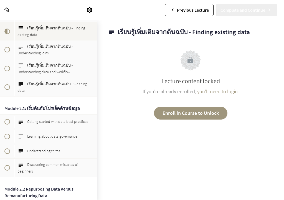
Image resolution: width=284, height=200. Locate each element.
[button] (7, 10)
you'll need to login (217, 91)
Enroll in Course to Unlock (191, 113)
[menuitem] (90, 10)
